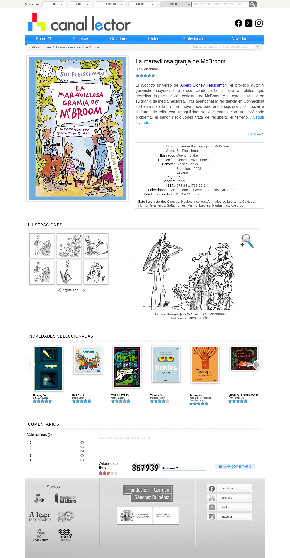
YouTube (227, 497)
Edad (53, 4)
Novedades (241, 39)
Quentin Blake (187, 155)
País (79, 4)
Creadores (119, 39)
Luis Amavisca (41, 398)
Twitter (225, 507)
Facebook (227, 488)
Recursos (81, 39)
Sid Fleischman (147, 69)
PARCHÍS (78, 395)
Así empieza (255, 133)
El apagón (39, 395)
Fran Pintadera (236, 398)
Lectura (154, 39)
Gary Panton (117, 398)
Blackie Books (187, 164)
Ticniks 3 (156, 395)
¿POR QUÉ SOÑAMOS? (244, 395)
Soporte (141, 4)
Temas (174, 4)
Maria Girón (78, 398)
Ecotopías (196, 395)
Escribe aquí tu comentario (177, 448)
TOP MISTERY (120, 395)
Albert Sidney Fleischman (203, 85)
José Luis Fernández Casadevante (200, 399)
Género (110, 4)
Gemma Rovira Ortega (193, 160)
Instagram (227, 516)
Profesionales (194, 39)
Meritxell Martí (157, 398)
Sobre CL (44, 39)
